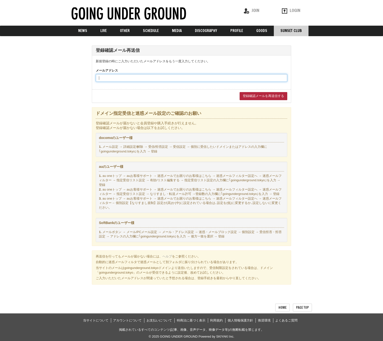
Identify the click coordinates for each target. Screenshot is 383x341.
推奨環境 (264, 320)
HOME (282, 307)
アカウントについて (127, 320)
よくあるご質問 (286, 320)
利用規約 (216, 320)
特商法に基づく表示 (191, 320)
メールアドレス (107, 70)
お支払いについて (159, 320)
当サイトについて (95, 320)
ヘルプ (167, 256)
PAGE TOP (302, 307)
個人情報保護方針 (240, 320)
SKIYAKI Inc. (225, 336)
